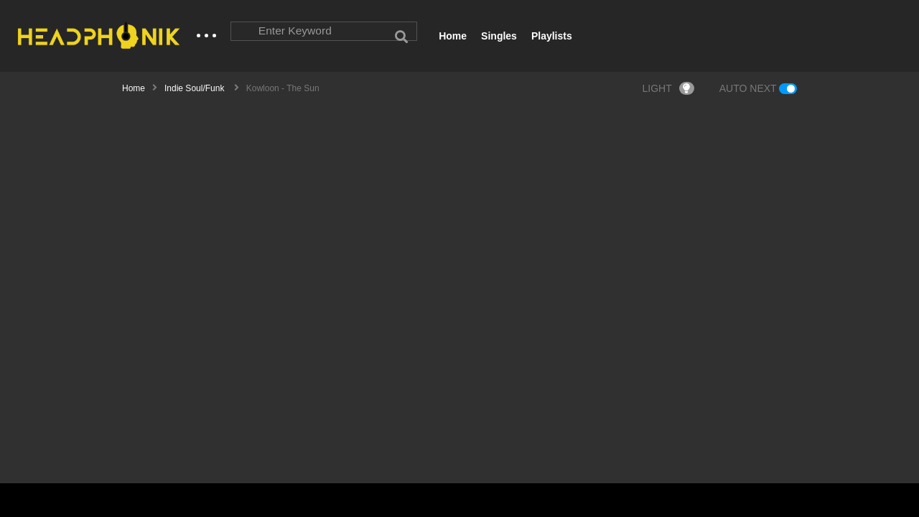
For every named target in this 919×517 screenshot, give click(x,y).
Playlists (551, 36)
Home (453, 36)
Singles (499, 36)
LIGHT (668, 89)
